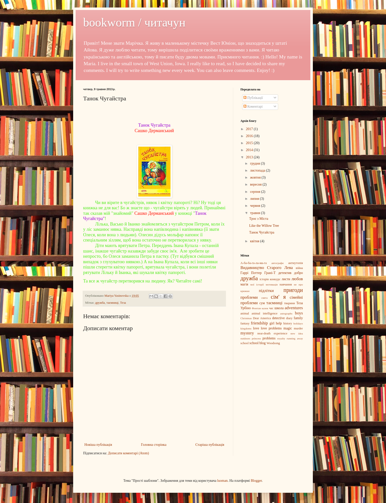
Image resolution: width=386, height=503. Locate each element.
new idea (296, 333)
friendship (259, 323)
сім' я (278, 297)
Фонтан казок (260, 308)
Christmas (246, 318)
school (244, 343)
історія (264, 279)
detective (278, 318)
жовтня (255, 177)
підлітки (266, 290)
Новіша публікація (98, 445)
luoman (222, 481)
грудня (255, 163)
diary (289, 318)
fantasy (244, 323)
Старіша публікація (209, 445)
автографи (277, 262)
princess (256, 338)
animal (244, 313)
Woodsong (273, 343)
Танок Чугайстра (261, 232)
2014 (250, 150)
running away (295, 338)
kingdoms (245, 328)
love (256, 328)
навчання (286, 284)
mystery (247, 333)
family (298, 318)
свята (264, 297)
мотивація (272, 284)
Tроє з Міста (258, 219)
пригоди (293, 290)
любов (297, 278)
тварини (289, 303)
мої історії (257, 284)
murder (298, 328)
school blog (257, 343)
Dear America (262, 318)
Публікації (253, 98)
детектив (285, 273)
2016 (250, 136)
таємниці (112, 302)
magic (287, 328)
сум (262, 303)
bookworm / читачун (134, 22)
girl (271, 323)
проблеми (249, 297)
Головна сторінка (154, 445)
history (287, 323)
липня (255, 199)
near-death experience (272, 333)
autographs (286, 313)
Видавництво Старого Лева (266, 267)
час (271, 308)
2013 (250, 157)
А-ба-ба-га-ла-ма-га (253, 263)
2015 (250, 143)
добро (298, 273)
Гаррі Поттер (251, 273)
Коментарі (253, 106)
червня (255, 206)
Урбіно (245, 308)
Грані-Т (270, 273)
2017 (250, 129)
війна (299, 268)
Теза (123, 302)
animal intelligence (265, 313)
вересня (256, 184)
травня (255, 213)
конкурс (275, 279)
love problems (271, 328)
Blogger (256, 481)
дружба (100, 302)
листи (286, 279)
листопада (258, 170)
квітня (255, 241)
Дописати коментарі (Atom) (128, 453)
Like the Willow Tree (264, 226)
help (279, 323)
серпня (255, 192)
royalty (281, 338)
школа (279, 308)
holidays (298, 323)
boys (299, 313)
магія (244, 284)
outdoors (245, 338)
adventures (294, 307)
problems (268, 338)
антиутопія (295, 263)
